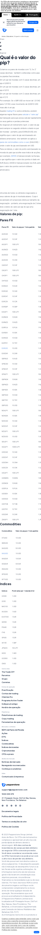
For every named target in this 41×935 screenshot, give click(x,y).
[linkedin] (0, 49)
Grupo (5, 679)
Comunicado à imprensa (13, 776)
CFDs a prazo (8, 754)
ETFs (4, 737)
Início (6, 15)
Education (10, 36)
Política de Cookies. (9, 930)
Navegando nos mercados (13, 765)
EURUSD (5, 348)
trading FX (11, 111)
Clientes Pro (7, 697)
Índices (5, 740)
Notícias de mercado (11, 762)
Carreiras (6, 682)
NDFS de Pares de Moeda (13, 730)
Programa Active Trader (12, 700)
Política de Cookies (10, 827)
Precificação (7, 690)
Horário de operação (11, 707)
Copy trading (8, 718)
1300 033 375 (8, 794)
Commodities (8, 744)
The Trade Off (8, 672)
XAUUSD (5, 553)
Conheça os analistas (11, 769)
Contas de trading (10, 693)
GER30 (13, 156)
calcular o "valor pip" (30, 114)
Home (3, 36)
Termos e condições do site (14, 822)
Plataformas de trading (12, 715)
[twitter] (1, 46)
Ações (5, 733)
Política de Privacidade (12, 816)
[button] (36, 932)
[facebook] (0, 42)
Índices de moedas (10, 747)
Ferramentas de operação (13, 722)
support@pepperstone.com (14, 790)
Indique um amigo (10, 704)
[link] (4, 22)
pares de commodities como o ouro (14, 142)
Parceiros (6, 675)
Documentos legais (10, 811)
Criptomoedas (8, 750)
